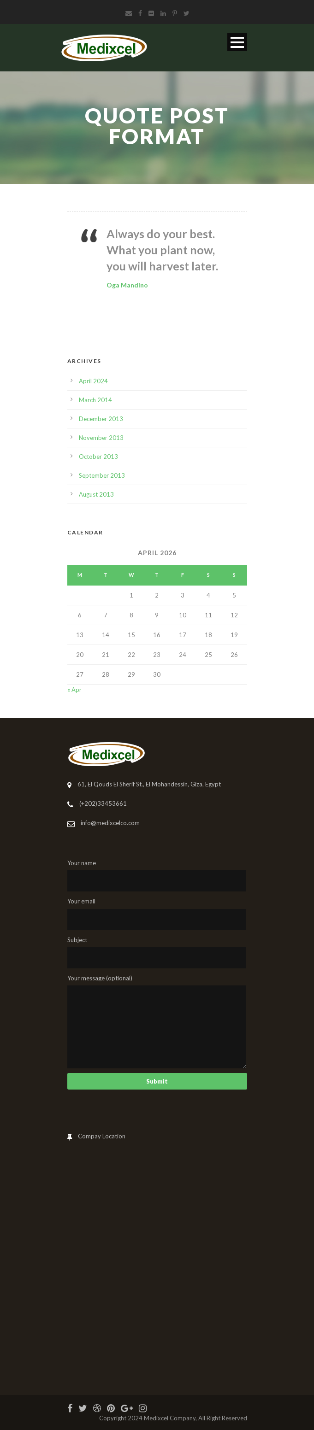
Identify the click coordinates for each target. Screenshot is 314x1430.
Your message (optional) (157, 1021)
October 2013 (98, 456)
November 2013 (101, 437)
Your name (157, 875)
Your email (157, 913)
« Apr (74, 689)
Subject (157, 952)
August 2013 (96, 494)
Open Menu (237, 42)
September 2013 (102, 475)
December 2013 (101, 418)
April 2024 (93, 381)
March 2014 (95, 400)
